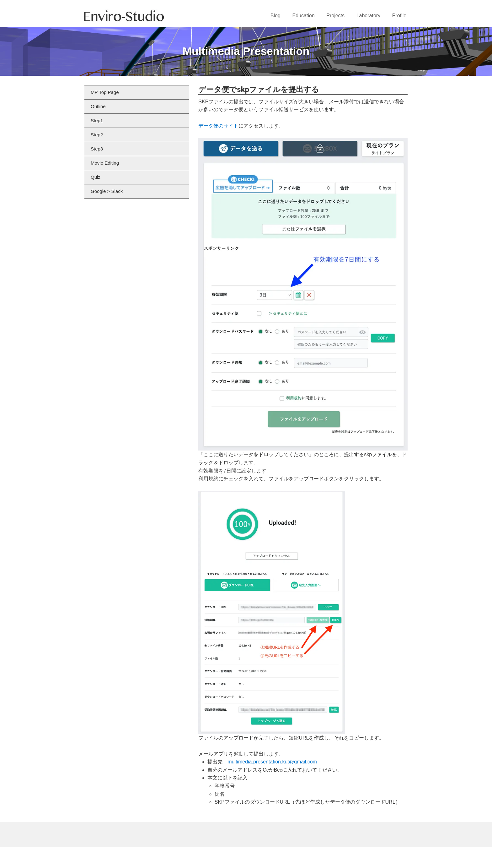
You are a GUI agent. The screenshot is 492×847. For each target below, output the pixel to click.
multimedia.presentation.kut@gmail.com (272, 761)
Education (303, 15)
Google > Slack (107, 191)
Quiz (95, 177)
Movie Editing (105, 163)
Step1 (97, 120)
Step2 (97, 134)
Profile (399, 15)
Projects (335, 15)
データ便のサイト (218, 125)
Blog (275, 15)
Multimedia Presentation (246, 51)
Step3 (97, 148)
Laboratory (368, 15)
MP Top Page (105, 92)
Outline (98, 106)
